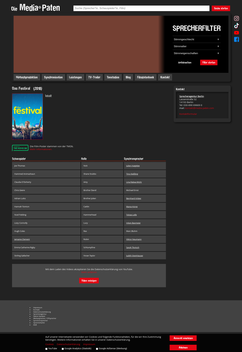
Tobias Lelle (131, 214)
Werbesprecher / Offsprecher (44, 318)
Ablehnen (183, 347)
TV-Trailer (94, 77)
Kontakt (165, 77)
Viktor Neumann (134, 239)
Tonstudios (113, 77)
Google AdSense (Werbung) (113, 348)
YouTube (52, 348)
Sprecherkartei (39, 323)
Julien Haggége (133, 165)
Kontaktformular (188, 113)
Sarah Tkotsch (132, 247)
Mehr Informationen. (41, 149)
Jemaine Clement (22, 239)
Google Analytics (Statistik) (78, 348)
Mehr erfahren (89, 272)
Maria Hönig (132, 206)
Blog (128, 77)
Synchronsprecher (40, 320)
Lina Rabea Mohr (134, 182)
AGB (35, 325)
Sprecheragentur (39, 314)
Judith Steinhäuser (134, 255)
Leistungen (75, 77)
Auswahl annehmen (183, 338)
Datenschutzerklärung (42, 312)
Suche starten (221, 8)
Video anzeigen (88, 280)
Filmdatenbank (145, 77)
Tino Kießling (132, 173)
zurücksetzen (184, 62)
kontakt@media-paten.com (199, 108)
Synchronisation (53, 77)
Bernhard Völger (133, 198)
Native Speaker (39, 316)
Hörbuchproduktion (27, 77)
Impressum (37, 307)
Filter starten (208, 62)
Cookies (49, 344)
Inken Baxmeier (133, 223)
